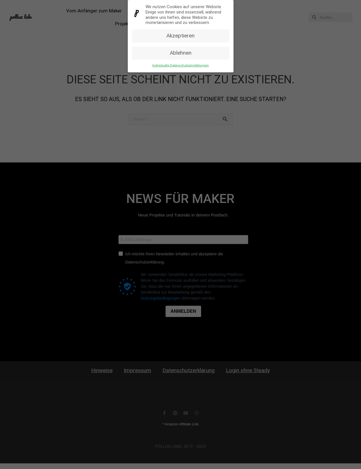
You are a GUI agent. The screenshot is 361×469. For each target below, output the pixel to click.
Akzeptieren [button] (180, 35)
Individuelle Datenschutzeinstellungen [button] (180, 65)
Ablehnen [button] (180, 53)
